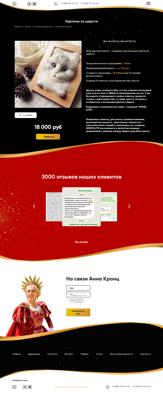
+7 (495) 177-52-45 (89, 3)
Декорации (34, 354)
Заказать (49, 136)
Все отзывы (81, 241)
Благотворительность (121, 354)
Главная (17, 354)
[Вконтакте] (29, 4)
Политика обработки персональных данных (71, 387)
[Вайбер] (14, 4)
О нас (99, 354)
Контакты (145, 354)
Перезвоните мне (78, 312)
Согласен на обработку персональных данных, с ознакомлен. (77, 300)
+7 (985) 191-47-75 (68, 3)
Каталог (69, 354)
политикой (72, 302)
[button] (33, 206)
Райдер (85, 354)
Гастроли (52, 354)
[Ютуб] (34, 4)
